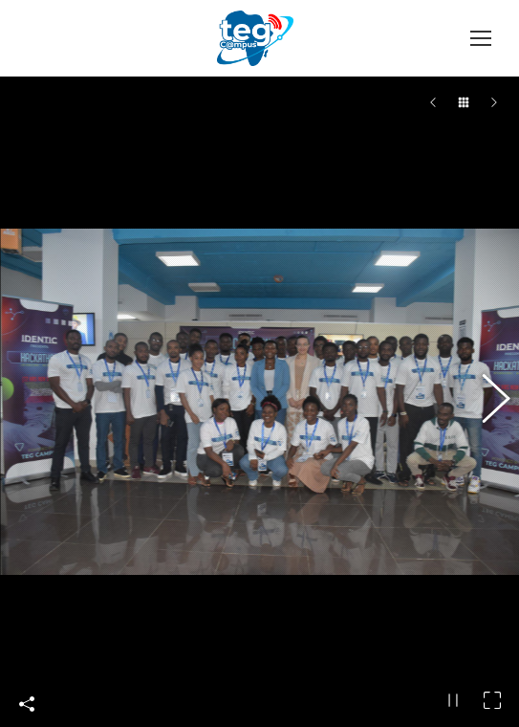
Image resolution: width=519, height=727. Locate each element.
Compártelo (27, 690)
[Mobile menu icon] (481, 38)
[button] (485, 395)
